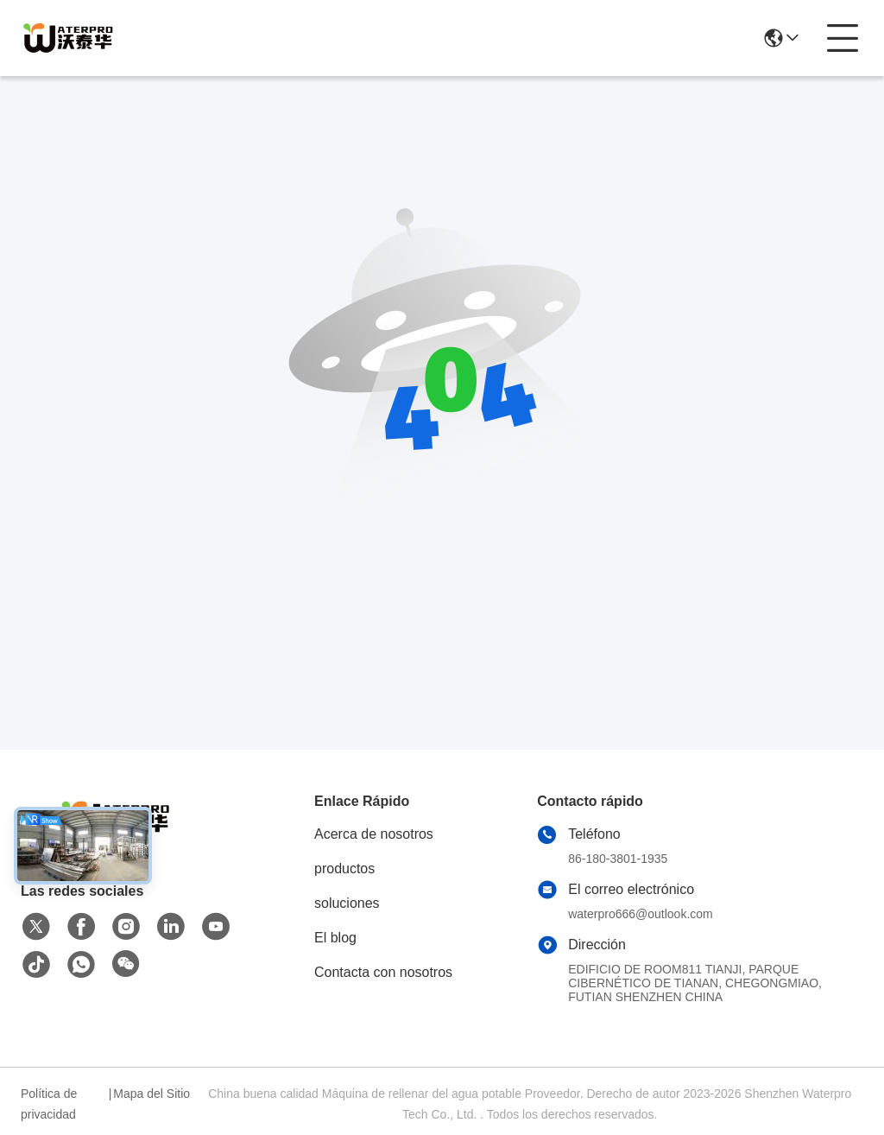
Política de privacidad (49, 1104)
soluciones (347, 903)
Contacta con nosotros (383, 972)
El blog (335, 937)
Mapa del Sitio (151, 1093)
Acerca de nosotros (373, 834)
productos (344, 868)
